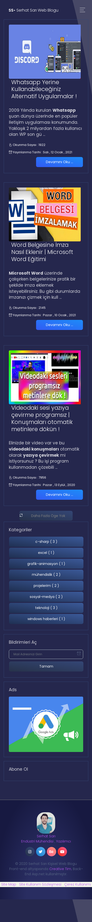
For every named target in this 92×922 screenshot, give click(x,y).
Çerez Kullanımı (77, 884)
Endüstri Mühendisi (37, 841)
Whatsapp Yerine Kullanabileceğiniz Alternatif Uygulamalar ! (44, 89)
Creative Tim (60, 868)
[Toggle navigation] (82, 10)
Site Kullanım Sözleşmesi (40, 884)
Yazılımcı (63, 841)
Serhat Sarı (46, 836)
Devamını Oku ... (59, 161)
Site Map (8, 884)
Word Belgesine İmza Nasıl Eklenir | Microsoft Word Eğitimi (42, 252)
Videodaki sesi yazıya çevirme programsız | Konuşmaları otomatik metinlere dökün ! (42, 418)
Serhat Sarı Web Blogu (33, 10)
